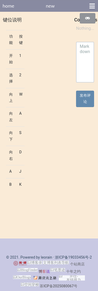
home (8, 6)
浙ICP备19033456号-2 (73, 257)
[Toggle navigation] (92, 6)
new (50, 6)
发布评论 (85, 98)
